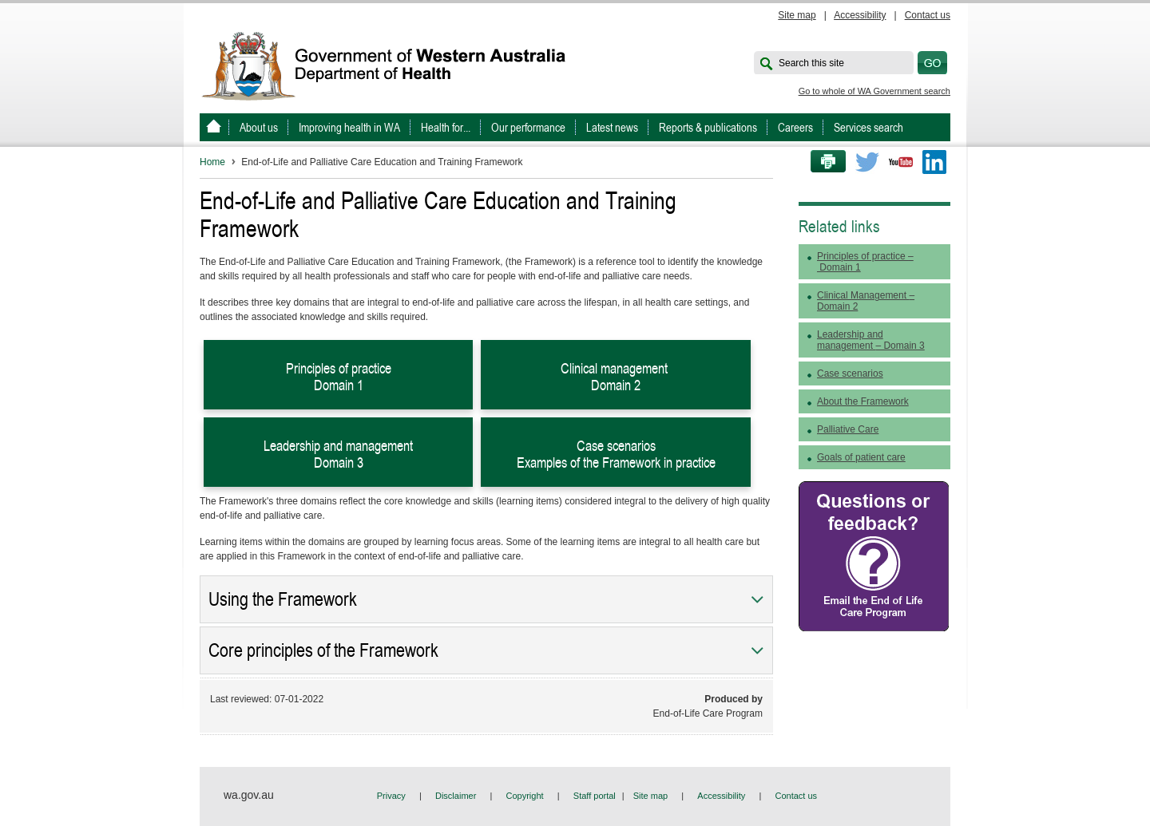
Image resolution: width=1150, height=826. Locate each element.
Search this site (811, 63)
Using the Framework (282, 599)
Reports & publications (708, 127)
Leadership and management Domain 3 (338, 454)
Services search (868, 127)
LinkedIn (934, 162)
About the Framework (863, 401)
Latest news (612, 127)
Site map (796, 15)
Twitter (867, 162)
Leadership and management (871, 340)
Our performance (528, 127)
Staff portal (594, 795)
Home (212, 162)
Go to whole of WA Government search (874, 91)
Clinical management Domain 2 (616, 376)
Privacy (391, 795)
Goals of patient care (861, 457)
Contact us (927, 15)
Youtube (901, 162)
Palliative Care (847, 429)
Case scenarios (850, 373)
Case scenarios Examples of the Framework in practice (616, 454)
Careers (795, 127)
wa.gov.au (249, 794)
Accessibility (860, 15)
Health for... (445, 127)
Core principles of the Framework (323, 650)
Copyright (525, 795)
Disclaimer (455, 795)
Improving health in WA (349, 127)
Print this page (823, 162)
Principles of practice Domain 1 (338, 376)
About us (259, 127)
